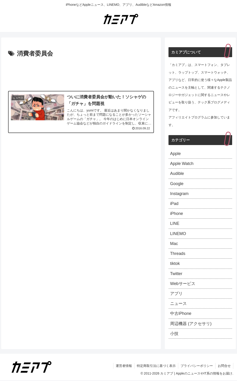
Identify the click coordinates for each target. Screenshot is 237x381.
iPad (174, 203)
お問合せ (224, 366)
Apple (175, 153)
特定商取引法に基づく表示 (156, 366)
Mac (174, 244)
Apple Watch (181, 163)
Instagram (179, 193)
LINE (174, 224)
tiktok (175, 264)
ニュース (178, 304)
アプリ (176, 294)
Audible (177, 173)
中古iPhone (180, 314)
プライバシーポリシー (197, 366)
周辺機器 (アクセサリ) (191, 324)
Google (177, 183)
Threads (177, 254)
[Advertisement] (81, 72)
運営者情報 (124, 366)
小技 (174, 334)
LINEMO (178, 234)
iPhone (176, 213)
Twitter (176, 274)
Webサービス (182, 284)
